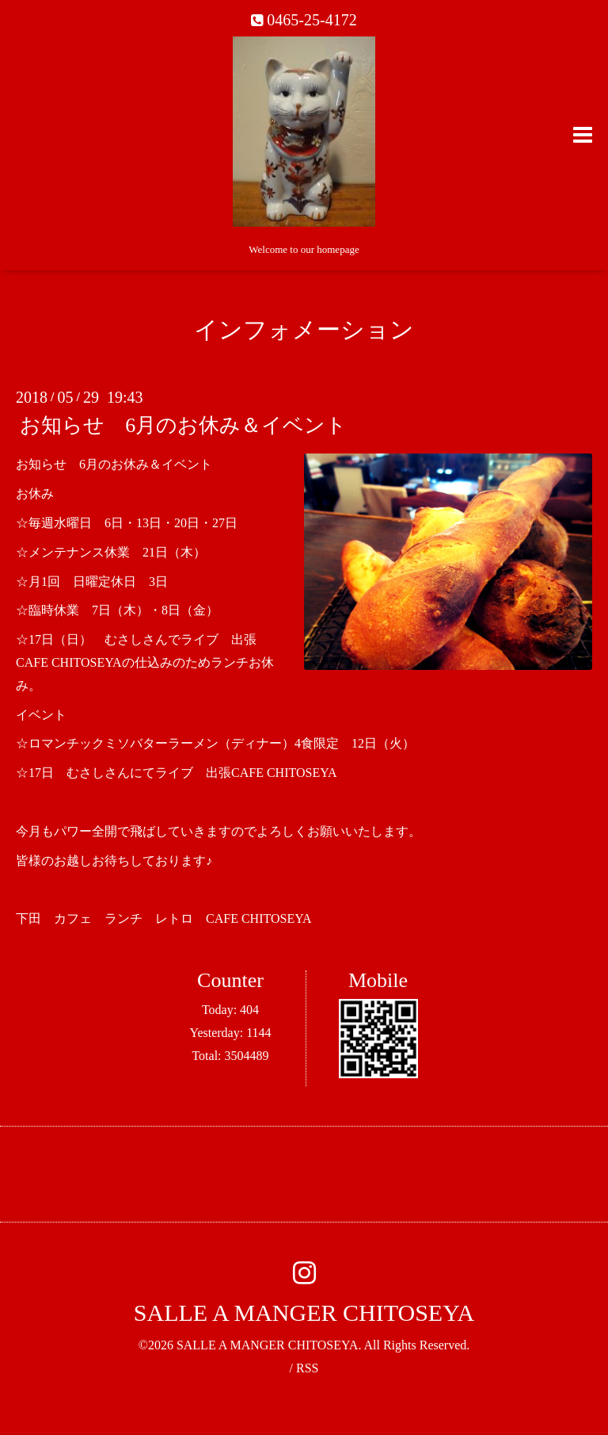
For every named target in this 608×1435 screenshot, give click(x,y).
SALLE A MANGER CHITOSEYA (304, 1312)
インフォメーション (304, 329)
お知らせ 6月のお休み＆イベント (183, 425)
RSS (307, 1368)
